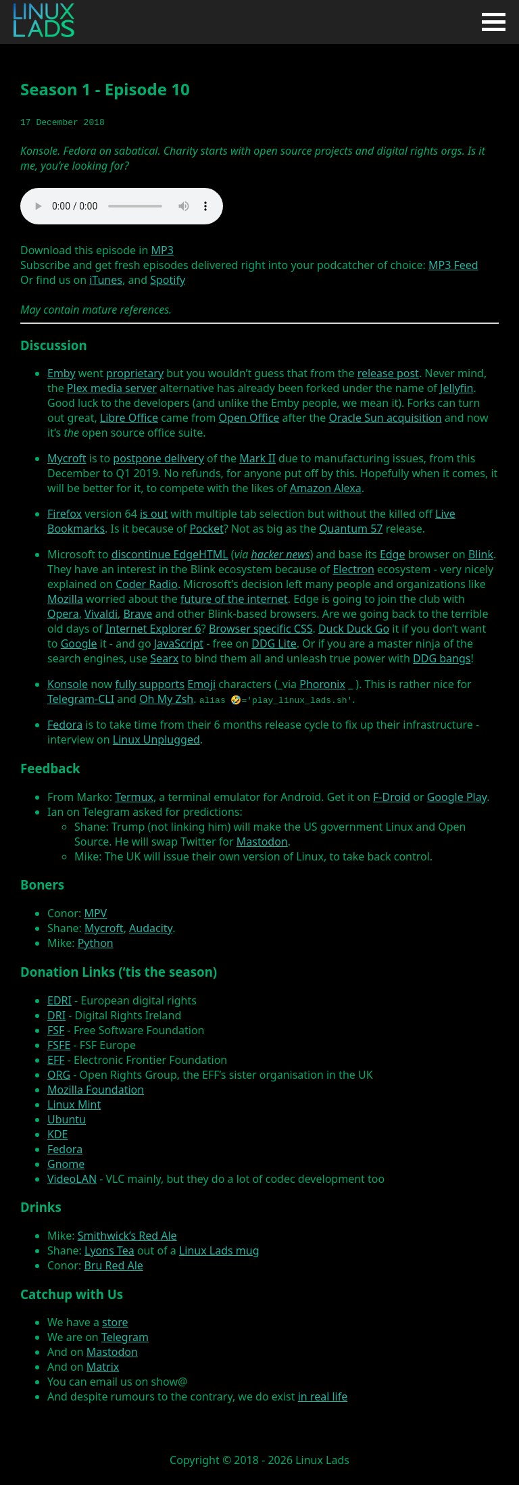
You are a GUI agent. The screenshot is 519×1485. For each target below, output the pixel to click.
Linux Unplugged (156, 739)
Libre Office (129, 417)
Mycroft (66, 458)
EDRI (59, 1000)
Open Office (249, 417)
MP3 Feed (453, 265)
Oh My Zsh (166, 698)
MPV (95, 913)
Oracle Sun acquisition (384, 417)
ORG (58, 1074)
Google (79, 643)
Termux (134, 796)
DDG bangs (441, 658)
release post (388, 373)
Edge (392, 554)
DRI (56, 1015)
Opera (63, 613)
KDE (57, 1134)
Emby (61, 373)
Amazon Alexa (326, 488)
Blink (480, 554)
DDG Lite (273, 643)
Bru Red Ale (113, 1265)
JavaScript (178, 643)
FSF (55, 1030)
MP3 (162, 250)
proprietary (135, 373)
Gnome (65, 1164)
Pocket (206, 528)
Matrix (102, 1366)
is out (154, 513)
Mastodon (262, 841)
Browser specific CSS (261, 628)
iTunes (105, 279)
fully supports (149, 684)
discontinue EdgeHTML (170, 554)
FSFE (58, 1045)
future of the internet (234, 598)
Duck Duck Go (353, 628)
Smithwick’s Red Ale (127, 1235)
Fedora (64, 724)
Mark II (257, 458)
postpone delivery (158, 458)
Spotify (167, 279)
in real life (323, 1396)
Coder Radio (147, 584)
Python (96, 942)
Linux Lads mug (219, 1250)
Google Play (457, 796)
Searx (164, 658)
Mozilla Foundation (95, 1089)
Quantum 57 (350, 528)
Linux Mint (74, 1104)
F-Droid (391, 796)
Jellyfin (456, 388)
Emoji (201, 684)
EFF (56, 1059)
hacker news (280, 554)
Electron (353, 569)
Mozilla (65, 598)
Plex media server (112, 388)
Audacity (150, 928)
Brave (137, 613)
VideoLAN (72, 1178)
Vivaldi (101, 613)
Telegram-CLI (80, 698)
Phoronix (322, 684)
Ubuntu (66, 1119)
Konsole (67, 684)
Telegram (125, 1337)
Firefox (64, 513)
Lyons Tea (109, 1250)
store (115, 1322)
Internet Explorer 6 (153, 628)
